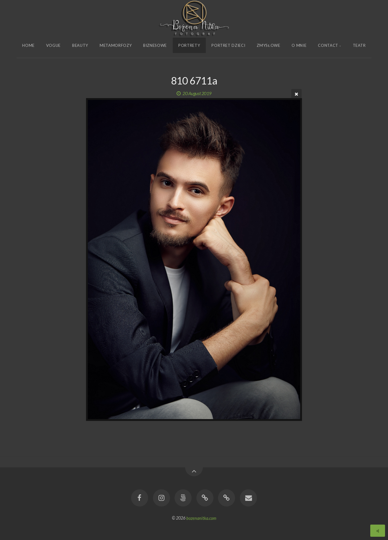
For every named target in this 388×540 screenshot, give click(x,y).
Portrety (189, 45)
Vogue (53, 45)
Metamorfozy (116, 45)
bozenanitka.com (201, 517)
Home (28, 45)
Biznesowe (155, 45)
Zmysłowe (268, 45)
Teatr (359, 45)
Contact (328, 45)
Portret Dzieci (228, 45)
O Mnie (299, 45)
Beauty (80, 45)
